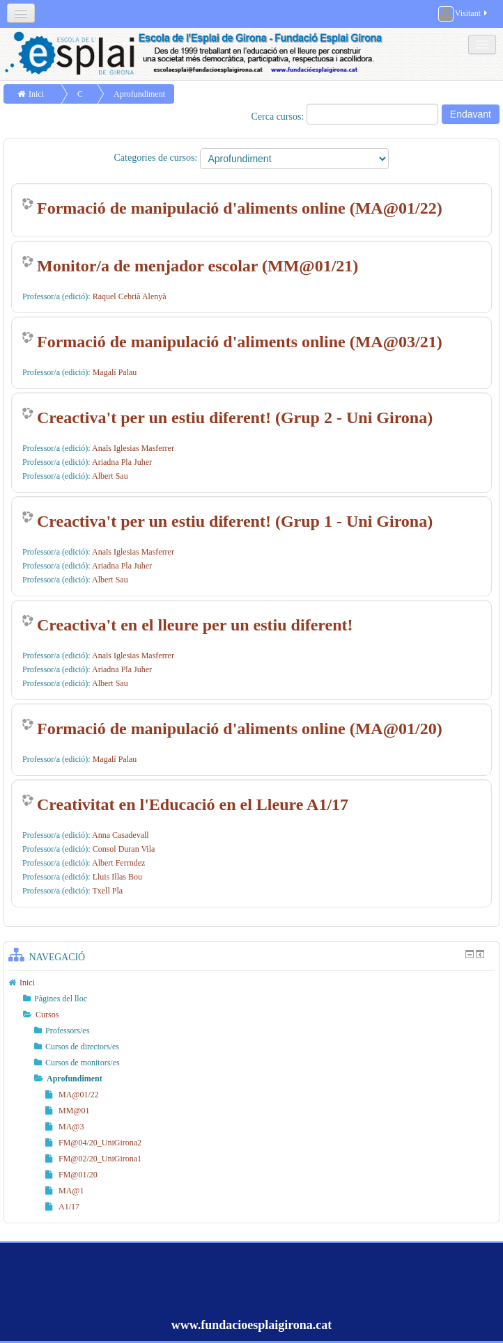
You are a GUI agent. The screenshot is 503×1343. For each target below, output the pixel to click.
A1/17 (62, 1206)
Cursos (47, 1014)
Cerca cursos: (279, 116)
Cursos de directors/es (82, 1046)
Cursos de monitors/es (82, 1062)
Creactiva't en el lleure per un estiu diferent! (195, 625)
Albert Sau (110, 476)
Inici (36, 94)
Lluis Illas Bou (117, 877)
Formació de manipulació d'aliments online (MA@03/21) (239, 342)
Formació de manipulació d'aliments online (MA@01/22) (239, 208)
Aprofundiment (139, 94)
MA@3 (64, 1126)
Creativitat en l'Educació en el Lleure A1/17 (192, 804)
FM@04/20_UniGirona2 (93, 1142)
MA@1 (64, 1190)
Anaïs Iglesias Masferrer (133, 448)
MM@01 (67, 1110)
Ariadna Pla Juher (122, 462)
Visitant (463, 14)
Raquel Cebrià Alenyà (130, 296)
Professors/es (67, 1030)
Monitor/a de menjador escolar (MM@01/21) (197, 266)
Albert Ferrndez (118, 863)
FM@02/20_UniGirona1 (93, 1158)
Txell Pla (107, 891)
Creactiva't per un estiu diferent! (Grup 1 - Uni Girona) (235, 521)
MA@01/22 (72, 1094)
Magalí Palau (115, 372)
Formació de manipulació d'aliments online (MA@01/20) (239, 729)
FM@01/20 (71, 1174)
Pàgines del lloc (60, 998)
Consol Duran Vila (124, 849)
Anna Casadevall (120, 835)
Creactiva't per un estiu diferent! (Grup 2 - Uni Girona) (235, 417)
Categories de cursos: (156, 157)
